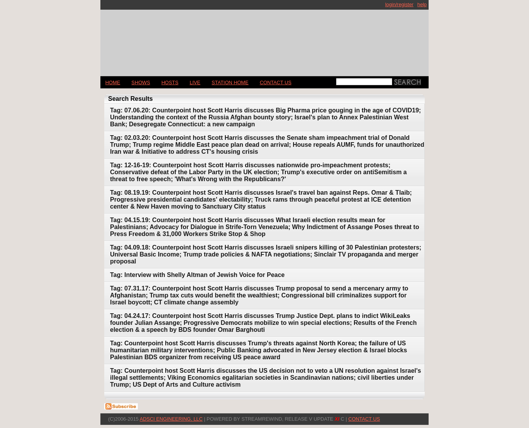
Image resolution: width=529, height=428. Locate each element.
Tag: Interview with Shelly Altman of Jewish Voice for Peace (197, 275)
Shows (140, 82)
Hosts (169, 82)
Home (112, 82)
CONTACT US (276, 82)
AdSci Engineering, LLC (171, 419)
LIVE (195, 82)
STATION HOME (230, 82)
